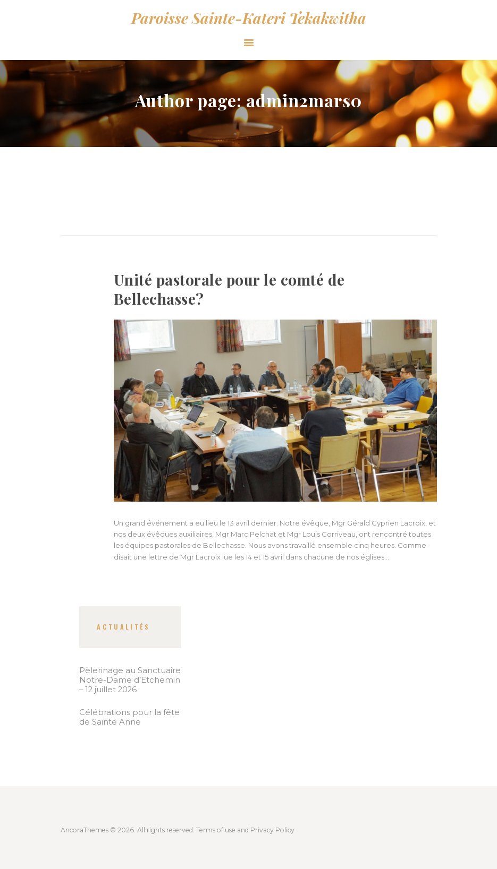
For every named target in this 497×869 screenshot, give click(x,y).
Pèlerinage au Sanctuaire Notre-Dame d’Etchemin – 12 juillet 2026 (130, 680)
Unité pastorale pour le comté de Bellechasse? (229, 289)
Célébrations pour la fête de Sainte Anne (129, 717)
